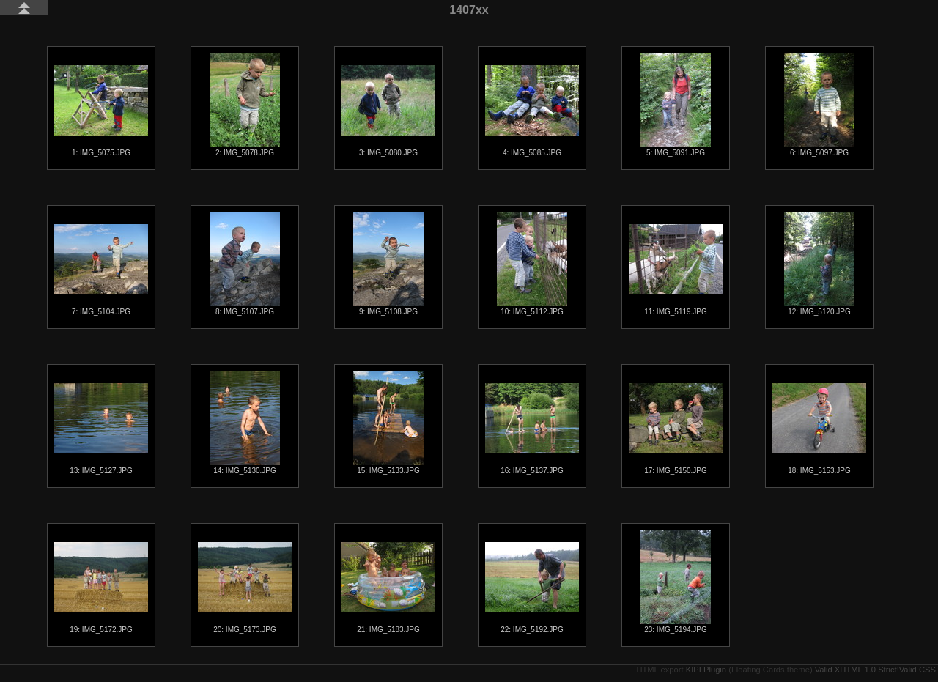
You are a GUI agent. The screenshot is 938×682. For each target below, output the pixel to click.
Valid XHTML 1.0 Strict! (857, 669)
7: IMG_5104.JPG (101, 270)
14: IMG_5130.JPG (245, 423)
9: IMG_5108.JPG (388, 264)
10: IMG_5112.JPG (532, 264)
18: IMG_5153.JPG (819, 429)
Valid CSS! (918, 669)
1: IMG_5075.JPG (101, 111)
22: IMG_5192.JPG (532, 588)
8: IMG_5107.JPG (245, 264)
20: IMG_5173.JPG (245, 588)
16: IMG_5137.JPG (532, 429)
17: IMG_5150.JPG (676, 429)
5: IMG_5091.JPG (675, 105)
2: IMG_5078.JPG (245, 105)
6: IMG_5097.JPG (819, 105)
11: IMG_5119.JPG (676, 270)
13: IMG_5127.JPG (101, 429)
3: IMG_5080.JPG (388, 111)
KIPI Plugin (706, 669)
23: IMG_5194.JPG (675, 582)
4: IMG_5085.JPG (532, 111)
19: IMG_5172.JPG (101, 588)
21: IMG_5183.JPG (388, 588)
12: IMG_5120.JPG (819, 264)
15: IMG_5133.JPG (388, 423)
